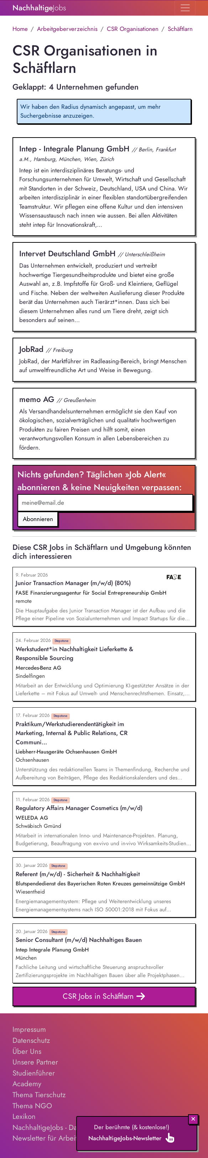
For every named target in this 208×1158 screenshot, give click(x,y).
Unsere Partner (35, 1062)
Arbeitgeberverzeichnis (67, 29)
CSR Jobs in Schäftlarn (104, 997)
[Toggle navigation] (185, 7)
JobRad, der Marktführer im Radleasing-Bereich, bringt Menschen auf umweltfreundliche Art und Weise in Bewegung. (104, 359)
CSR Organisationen (132, 29)
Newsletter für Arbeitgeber (54, 1138)
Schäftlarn (180, 29)
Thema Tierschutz (39, 1094)
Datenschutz (31, 1040)
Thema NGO (32, 1105)
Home (20, 29)
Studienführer (33, 1073)
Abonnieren (38, 519)
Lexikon (24, 1116)
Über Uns (26, 1051)
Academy (26, 1083)
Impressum (29, 1029)
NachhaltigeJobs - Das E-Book (57, 1127)
